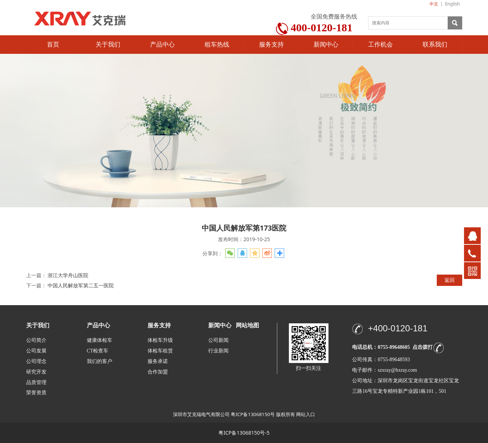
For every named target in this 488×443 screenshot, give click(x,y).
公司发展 (36, 351)
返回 (449, 279)
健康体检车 (99, 340)
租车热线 (217, 44)
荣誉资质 (36, 392)
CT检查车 (98, 351)
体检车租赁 (160, 351)
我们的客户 (99, 361)
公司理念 (36, 361)
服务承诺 (158, 361)
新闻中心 (326, 44)
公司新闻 (218, 340)
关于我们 (108, 44)
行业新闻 (218, 351)
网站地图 (247, 325)
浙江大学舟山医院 (68, 275)
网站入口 (305, 414)
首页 (53, 44)
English (452, 4)
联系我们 (435, 44)
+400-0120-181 (397, 328)
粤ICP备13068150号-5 (244, 432)
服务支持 (271, 44)
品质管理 (36, 382)
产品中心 (162, 44)
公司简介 (36, 340)
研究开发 (36, 372)
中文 (433, 4)
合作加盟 (158, 372)
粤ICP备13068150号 (253, 414)
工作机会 (380, 44)
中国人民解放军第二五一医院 (81, 285)
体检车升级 (160, 340)
